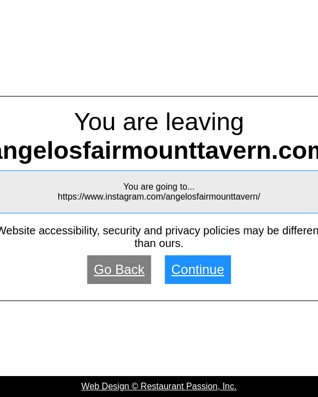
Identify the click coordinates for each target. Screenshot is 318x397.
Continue (197, 269)
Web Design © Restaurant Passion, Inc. (159, 386)
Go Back (119, 269)
